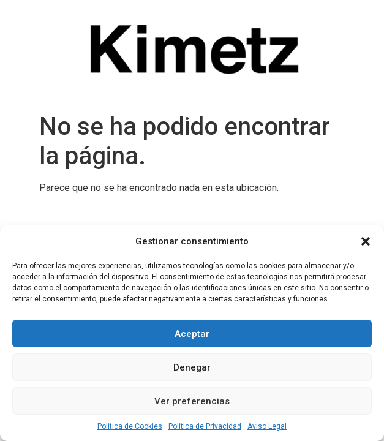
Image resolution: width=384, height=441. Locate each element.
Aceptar (192, 333)
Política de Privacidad (204, 426)
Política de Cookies (129, 426)
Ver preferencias (192, 401)
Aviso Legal (267, 426)
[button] (366, 241)
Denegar (192, 367)
